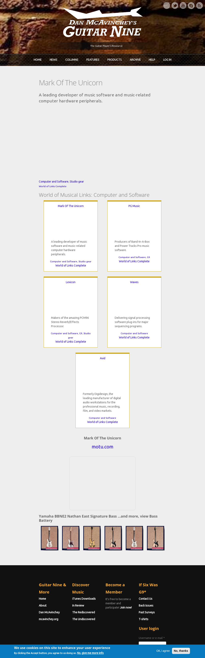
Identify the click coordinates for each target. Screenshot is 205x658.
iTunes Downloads (70, 533)
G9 (116, 279)
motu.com (102, 393)
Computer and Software (26, 203)
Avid (148, 304)
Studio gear (49, 203)
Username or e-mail (166, 572)
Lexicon (163, 228)
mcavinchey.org (21, 553)
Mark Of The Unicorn (42, 228)
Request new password (167, 597)
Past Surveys (161, 547)
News (53, 58)
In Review (64, 540)
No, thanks (174, 650)
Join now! (131, 538)
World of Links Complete (25, 208)
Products (114, 58)
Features (92, 58)
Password (160, 587)
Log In (167, 58)
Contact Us (159, 533)
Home (38, 58)
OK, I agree (156, 650)
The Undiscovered (69, 553)
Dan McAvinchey (21, 547)
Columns (71, 58)
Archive (135, 58)
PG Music (102, 228)
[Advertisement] (102, 429)
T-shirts (157, 553)
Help (152, 58)
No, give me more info (96, 653)
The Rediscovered (69, 547)
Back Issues (160, 540)
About (15, 540)
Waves (57, 304)
